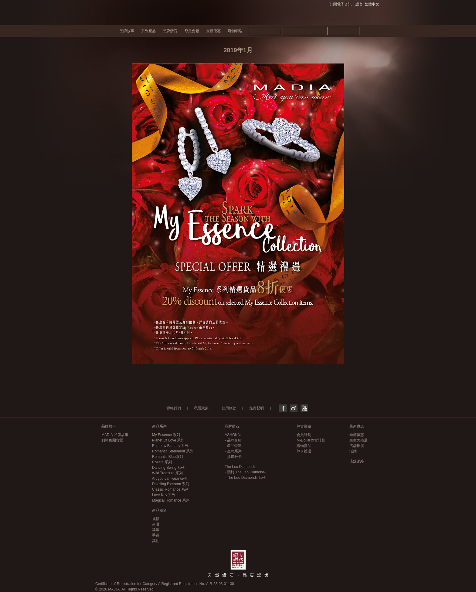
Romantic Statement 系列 (172, 451)
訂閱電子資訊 (341, 4)
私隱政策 (201, 408)
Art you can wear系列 (169, 478)
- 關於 (245, 472)
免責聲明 (256, 408)
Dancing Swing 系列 (168, 467)
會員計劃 (304, 435)
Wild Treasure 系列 (167, 473)
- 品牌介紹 (233, 440)
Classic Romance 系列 (170, 489)
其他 (155, 541)
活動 (353, 451)
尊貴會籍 (192, 31)
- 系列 (245, 477)
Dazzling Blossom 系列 (170, 484)
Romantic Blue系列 (167, 457)
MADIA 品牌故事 (114, 435)
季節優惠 (356, 435)
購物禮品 (304, 446)
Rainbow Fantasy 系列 (170, 446)
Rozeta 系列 (162, 462)
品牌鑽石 (170, 31)
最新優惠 (213, 31)
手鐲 (155, 535)
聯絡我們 (173, 408)
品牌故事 (127, 31)
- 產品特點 (233, 446)
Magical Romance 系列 (170, 500)
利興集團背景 (112, 440)
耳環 (155, 530)
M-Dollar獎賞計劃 (311, 440)
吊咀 (155, 524)
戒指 (155, 519)
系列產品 (148, 31)
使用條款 (229, 408)
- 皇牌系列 (233, 451)
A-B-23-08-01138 (220, 584)
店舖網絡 (235, 31)
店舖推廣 (356, 446)
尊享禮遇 (304, 451)
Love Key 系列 (163, 495)
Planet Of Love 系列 (168, 440)
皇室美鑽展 (358, 440)
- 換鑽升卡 (233, 457)
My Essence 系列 (166, 435)
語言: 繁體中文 (367, 4)
